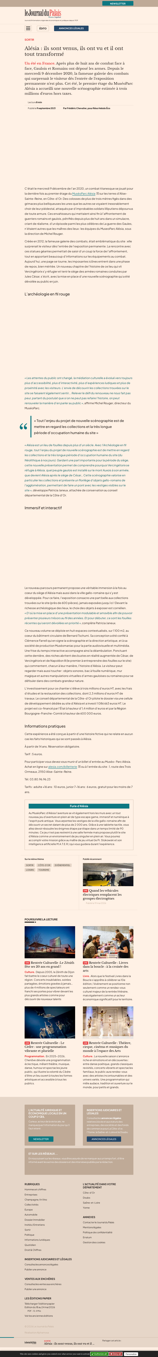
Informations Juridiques (37, 1239)
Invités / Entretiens (35, 1224)
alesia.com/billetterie (62, 766)
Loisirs (30, 870)
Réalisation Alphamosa (37, 1332)
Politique (29, 1234)
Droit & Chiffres (33, 1249)
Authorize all (99, 1354)
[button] (28, 28)
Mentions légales (92, 1227)
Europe (29, 1209)
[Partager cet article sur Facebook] (111, 1344)
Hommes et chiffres (35, 1189)
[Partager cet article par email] (123, 1344)
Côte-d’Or (44, 865)
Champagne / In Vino (36, 1199)
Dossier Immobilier (35, 1219)
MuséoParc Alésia (83, 193)
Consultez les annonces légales (41, 1264)
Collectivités (31, 1204)
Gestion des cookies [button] (94, 1242)
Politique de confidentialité (97, 1232)
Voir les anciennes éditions (39, 1315)
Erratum (87, 1237)
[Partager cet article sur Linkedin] (117, 1344)
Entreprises (31, 1194)
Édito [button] (43, 28)
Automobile (31, 1214)
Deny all (117, 1354)
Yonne (86, 1207)
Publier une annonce (35, 1269)
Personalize (131, 1354)
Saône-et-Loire (91, 1202)
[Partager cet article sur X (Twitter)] (104, 1344)
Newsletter (118, 3)
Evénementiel (62, 865)
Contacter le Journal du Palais (98, 1222)
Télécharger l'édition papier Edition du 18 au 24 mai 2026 (40, 1307)
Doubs (86, 1197)
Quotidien (30, 1244)
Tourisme (44, 870)
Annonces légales (104, 1139)
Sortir (29, 39)
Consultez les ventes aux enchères (43, 1284)
